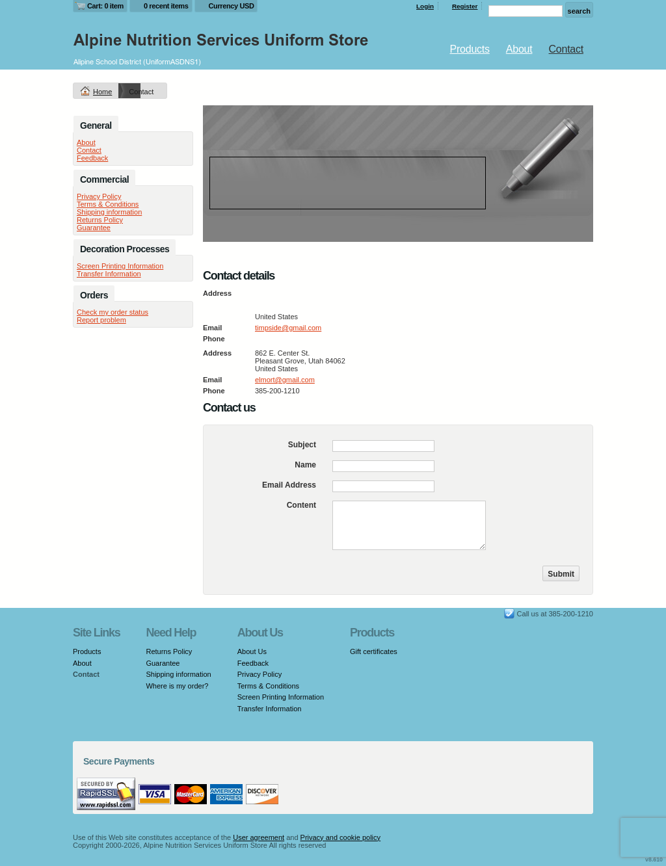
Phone (214, 339)
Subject (302, 444)
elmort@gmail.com (285, 380)
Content (301, 505)
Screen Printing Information (120, 266)
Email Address (289, 485)
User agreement (258, 837)
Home (102, 92)
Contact (566, 49)
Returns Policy (100, 220)
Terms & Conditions (108, 204)
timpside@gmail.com (288, 328)
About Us (252, 651)
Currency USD (231, 6)
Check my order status (112, 312)
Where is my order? (177, 686)
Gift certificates (373, 651)
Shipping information (109, 212)
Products (470, 49)
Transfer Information (109, 274)
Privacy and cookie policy (340, 837)
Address (217, 293)
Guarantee (94, 227)
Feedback (92, 158)
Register (465, 6)
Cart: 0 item (105, 6)
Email (212, 328)
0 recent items (166, 6)
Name (305, 464)
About (519, 49)
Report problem (101, 320)
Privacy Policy (99, 196)
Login (425, 6)
